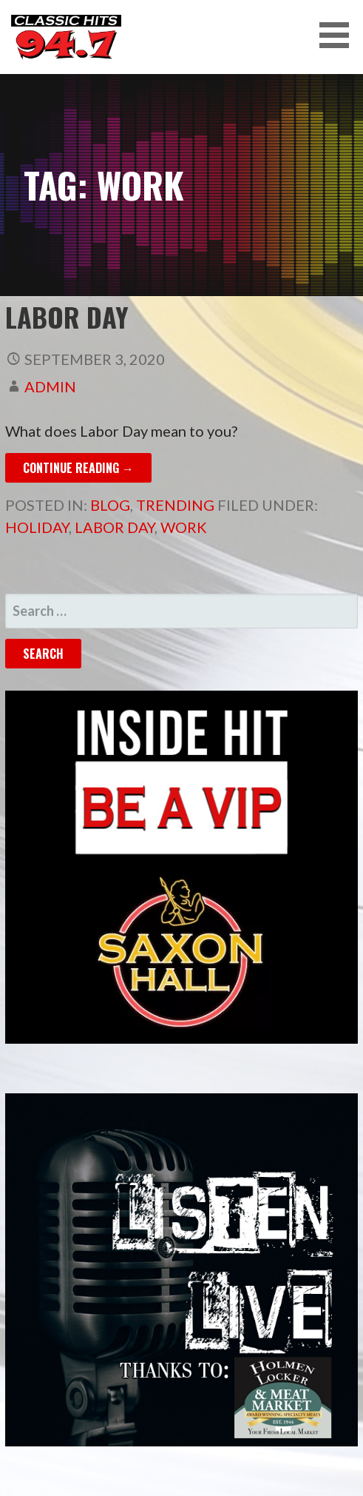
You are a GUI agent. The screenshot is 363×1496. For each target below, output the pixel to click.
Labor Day (67, 316)
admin (50, 386)
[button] (339, 35)
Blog (110, 505)
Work (183, 527)
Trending (175, 505)
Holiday (37, 527)
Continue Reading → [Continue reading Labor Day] (78, 468)
